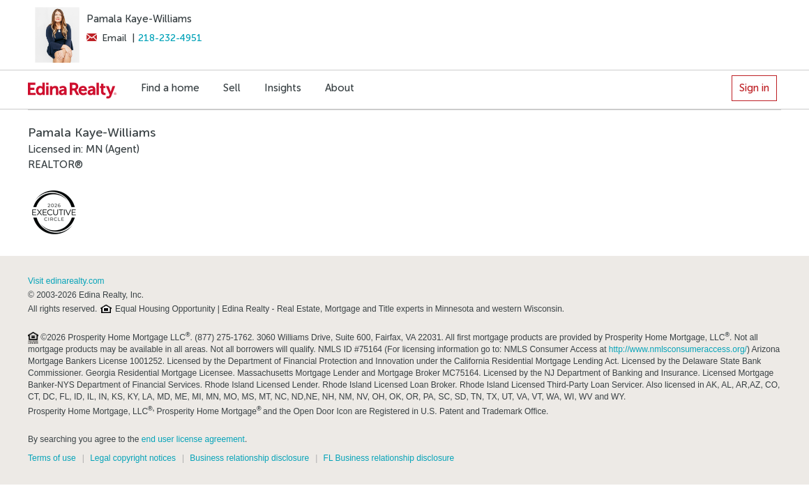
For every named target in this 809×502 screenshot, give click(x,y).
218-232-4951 (170, 38)
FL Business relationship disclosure (389, 458)
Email (106, 38)
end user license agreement (193, 439)
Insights (282, 87)
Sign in (754, 87)
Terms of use (52, 458)
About (339, 87)
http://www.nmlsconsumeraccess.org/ (678, 349)
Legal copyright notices (133, 458)
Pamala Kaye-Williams (139, 18)
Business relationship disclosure (249, 458)
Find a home (170, 87)
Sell (232, 87)
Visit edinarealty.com (66, 281)
